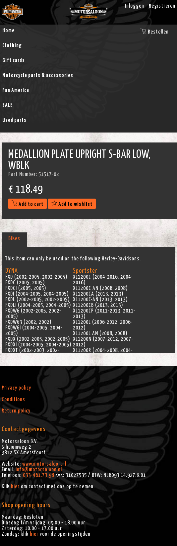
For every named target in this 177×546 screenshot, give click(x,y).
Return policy (16, 410)
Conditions (13, 399)
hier (15, 486)
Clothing (12, 45)
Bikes (14, 238)
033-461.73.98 (38, 475)
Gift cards (13, 60)
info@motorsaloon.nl (39, 469)
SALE (7, 105)
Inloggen (134, 6)
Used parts (14, 120)
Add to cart (27, 204)
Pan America (15, 90)
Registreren (162, 6)
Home (8, 30)
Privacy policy (16, 388)
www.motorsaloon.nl (44, 464)
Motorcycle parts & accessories (37, 75)
